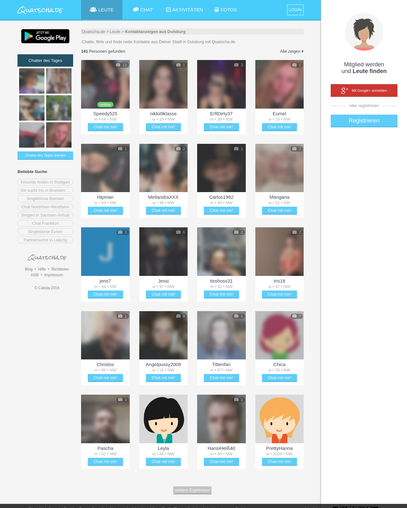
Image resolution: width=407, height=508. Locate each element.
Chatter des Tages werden (45, 155)
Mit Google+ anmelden (364, 91)
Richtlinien (60, 269)
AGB (34, 275)
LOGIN (295, 9)
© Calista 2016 (46, 288)
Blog (28, 269)
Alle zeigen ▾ (292, 51)
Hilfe (42, 269)
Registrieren (363, 120)
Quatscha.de (93, 31)
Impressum (53, 275)
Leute (115, 31)
